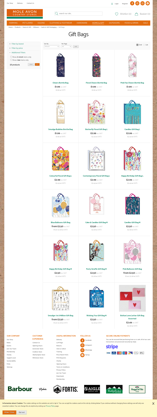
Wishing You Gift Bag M (96, 315)
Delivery (20, 3)
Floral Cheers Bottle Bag (96, 82)
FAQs (8, 364)
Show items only (20, 57)
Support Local (11, 358)
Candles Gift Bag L (132, 129)
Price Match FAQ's (62, 355)
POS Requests (61, 358)
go (37, 64)
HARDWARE (82, 23)
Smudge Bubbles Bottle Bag (60, 129)
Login (116, 3)
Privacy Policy (60, 370)
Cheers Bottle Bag (60, 82)
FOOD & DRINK (131, 23)
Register (125, 3)
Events (9, 345)
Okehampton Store (39, 355)
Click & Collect (61, 349)
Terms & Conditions (63, 367)
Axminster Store (38, 349)
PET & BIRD (27, 23)
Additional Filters (18, 52)
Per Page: (67, 45)
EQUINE (41, 23)
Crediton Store (37, 352)
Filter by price (17, 48)
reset (31, 64)
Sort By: (51, 45)
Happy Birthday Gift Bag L (132, 176)
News (9, 342)
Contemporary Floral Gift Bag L (96, 176)
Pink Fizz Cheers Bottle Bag (132, 82)
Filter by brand (18, 44)
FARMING (13, 23)
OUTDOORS (114, 23)
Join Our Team (11, 349)
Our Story (10, 3)
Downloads (60, 376)
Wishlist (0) (125, 14)
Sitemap (9, 367)
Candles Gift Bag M (132, 222)
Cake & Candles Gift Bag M (96, 222)
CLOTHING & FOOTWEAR (61, 23)
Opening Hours (37, 345)
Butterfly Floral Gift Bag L (96, 129)
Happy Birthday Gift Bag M (60, 269)
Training (59, 351)
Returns (59, 345)
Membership (11, 351)
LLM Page (59, 342)
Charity (9, 355)
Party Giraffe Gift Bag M (96, 269)
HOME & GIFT (98, 23)
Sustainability (11, 361)
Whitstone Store (38, 358)
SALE (145, 23)
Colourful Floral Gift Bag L (60, 176)
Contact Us (30, 3)
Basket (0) (145, 14)
